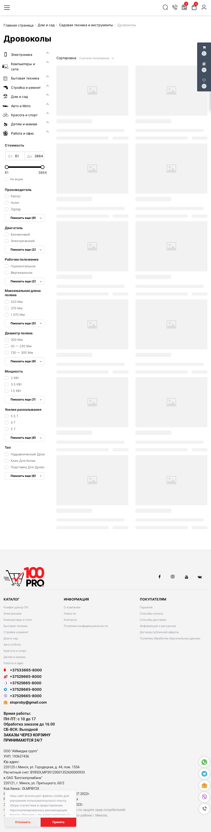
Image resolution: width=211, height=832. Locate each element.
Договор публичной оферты (159, 632)
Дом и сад (11, 638)
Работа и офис (14, 663)
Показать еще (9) (26, 218)
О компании (72, 607)
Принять (58, 822)
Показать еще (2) (26, 249)
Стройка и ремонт (16, 632)
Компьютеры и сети (18, 619)
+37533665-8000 (23, 670)
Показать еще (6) (26, 476)
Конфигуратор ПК (16, 607)
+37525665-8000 (22, 683)
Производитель (18, 190)
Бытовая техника (15, 626)
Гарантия (146, 607)
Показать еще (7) (26, 399)
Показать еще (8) (26, 437)
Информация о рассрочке (158, 626)
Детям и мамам (15, 657)
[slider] (25, 167)
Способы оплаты (151, 613)
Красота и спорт (15, 651)
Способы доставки (153, 619)
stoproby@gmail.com (28, 702)
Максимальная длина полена (23, 293)
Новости (70, 613)
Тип (8, 447)
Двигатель (14, 228)
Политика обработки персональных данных (170, 638)
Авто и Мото (12, 644)
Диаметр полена (18, 333)
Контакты (70, 619)
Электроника (13, 613)
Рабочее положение (21, 259)
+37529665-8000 (23, 676)
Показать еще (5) (26, 323)
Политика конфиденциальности (86, 626)
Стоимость (14, 145)
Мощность (14, 371)
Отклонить (22, 822)
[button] (96, 58)
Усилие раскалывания (23, 409)
